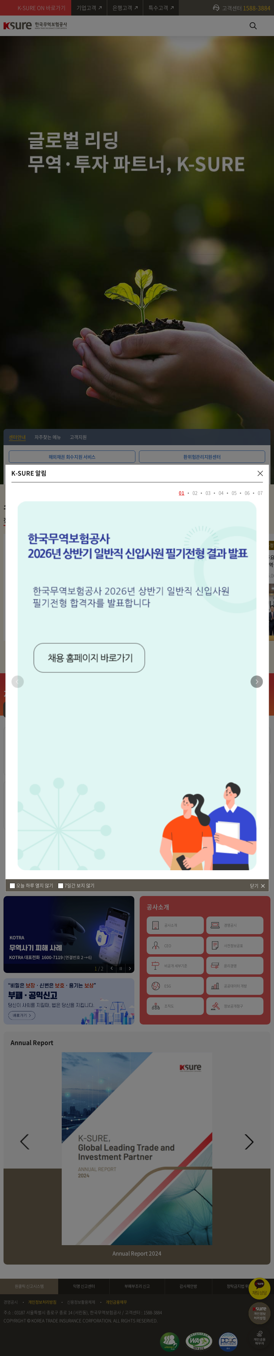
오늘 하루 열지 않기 (34, 885)
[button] (256, 681)
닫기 (254, 885)
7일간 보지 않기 (80, 885)
